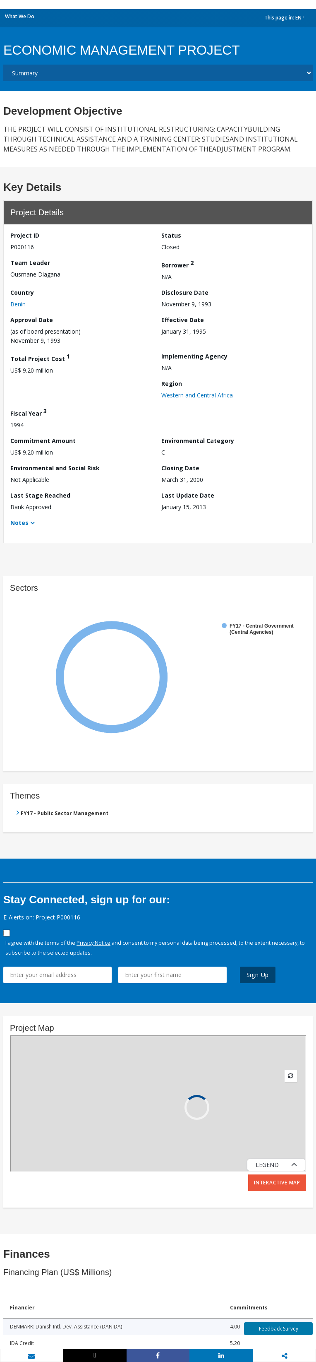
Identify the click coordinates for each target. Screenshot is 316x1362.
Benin (18, 304)
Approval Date (31, 320)
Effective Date (182, 320)
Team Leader (30, 263)
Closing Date (180, 468)
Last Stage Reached (40, 495)
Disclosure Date (184, 292)
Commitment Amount (43, 441)
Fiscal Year (28, 412)
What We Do (19, 16)
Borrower (177, 264)
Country (22, 292)
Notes (19, 523)
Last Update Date (187, 495)
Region (171, 383)
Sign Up (258, 975)
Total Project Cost (40, 357)
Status (171, 235)
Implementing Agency (194, 356)
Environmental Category (197, 441)
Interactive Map (277, 1182)
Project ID (24, 235)
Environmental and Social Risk (55, 468)
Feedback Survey (278, 1328)
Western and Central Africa (197, 395)
